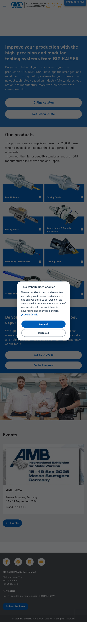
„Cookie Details (29, 314)
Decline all (43, 333)
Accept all (43, 324)
